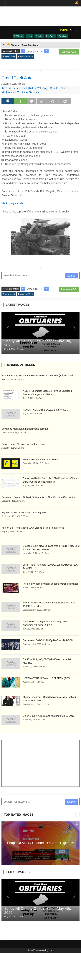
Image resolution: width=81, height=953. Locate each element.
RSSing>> (18, 36)
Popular (39, 36)
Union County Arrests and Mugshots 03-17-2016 (48, 715)
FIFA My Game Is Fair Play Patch (40, 459)
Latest (29, 36)
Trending (63, 36)
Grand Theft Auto (16, 78)
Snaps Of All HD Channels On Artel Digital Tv (40, 843)
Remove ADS (68, 51)
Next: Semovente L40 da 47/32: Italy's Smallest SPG (33, 88)
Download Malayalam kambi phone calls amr (25, 428)
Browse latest (9, 56)
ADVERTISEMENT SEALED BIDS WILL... (45, 409)
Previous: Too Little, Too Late (20, 92)
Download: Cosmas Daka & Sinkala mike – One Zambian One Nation (38, 497)
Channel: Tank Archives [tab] (22, 45)
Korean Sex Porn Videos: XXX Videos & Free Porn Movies (32, 527)
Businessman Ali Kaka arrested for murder (24, 444)
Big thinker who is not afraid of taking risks (24, 512)
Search (71, 275)
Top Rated (50, 36)
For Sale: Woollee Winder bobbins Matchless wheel (50, 583)
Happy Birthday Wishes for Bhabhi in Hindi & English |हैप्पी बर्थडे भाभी (37, 375)
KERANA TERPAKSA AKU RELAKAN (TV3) (46, 678)
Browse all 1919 (25, 56)
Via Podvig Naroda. (12, 203)
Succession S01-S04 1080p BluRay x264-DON (48, 640)
